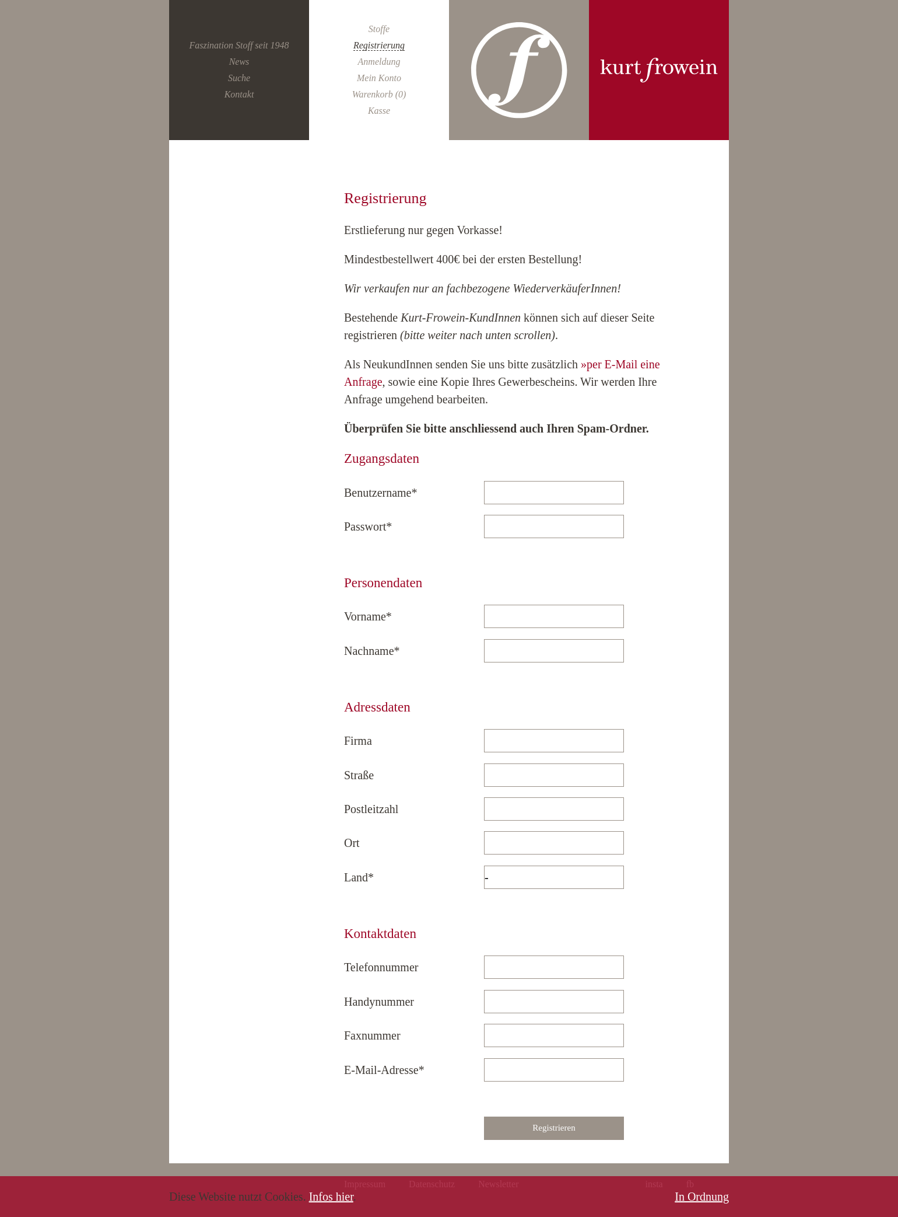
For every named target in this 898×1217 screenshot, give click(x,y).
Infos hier (331, 1196)
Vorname (368, 616)
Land (368, 877)
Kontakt (239, 94)
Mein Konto (379, 78)
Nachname (372, 651)
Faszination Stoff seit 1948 (239, 45)
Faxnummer (372, 1035)
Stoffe (379, 29)
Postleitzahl (371, 809)
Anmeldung (379, 62)
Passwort (368, 526)
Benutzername (381, 492)
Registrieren (553, 1127)
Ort (352, 843)
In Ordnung (702, 1196)
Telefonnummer (381, 967)
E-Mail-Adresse (384, 1070)
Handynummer (379, 1001)
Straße (359, 775)
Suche (239, 78)
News (239, 62)
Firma (358, 741)
